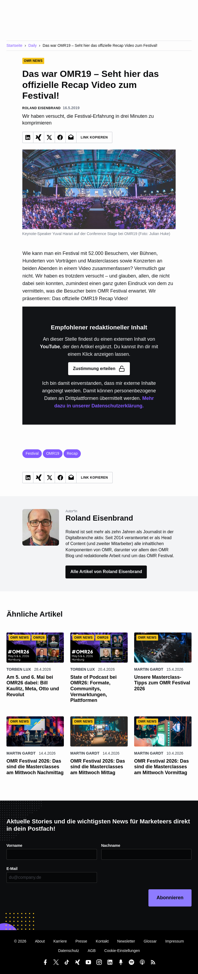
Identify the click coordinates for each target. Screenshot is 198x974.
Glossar (150, 941)
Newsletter (126, 941)
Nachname (110, 845)
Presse (81, 941)
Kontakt (102, 941)
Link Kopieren (94, 137)
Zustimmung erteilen (99, 368)
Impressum (174, 941)
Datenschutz (68, 950)
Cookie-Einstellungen (122, 950)
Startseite (14, 45)
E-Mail (12, 868)
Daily (32, 45)
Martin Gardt (148, 669)
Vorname (14, 845)
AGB (92, 950)
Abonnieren (170, 897)
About (40, 941)
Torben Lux (18, 669)
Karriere (60, 941)
